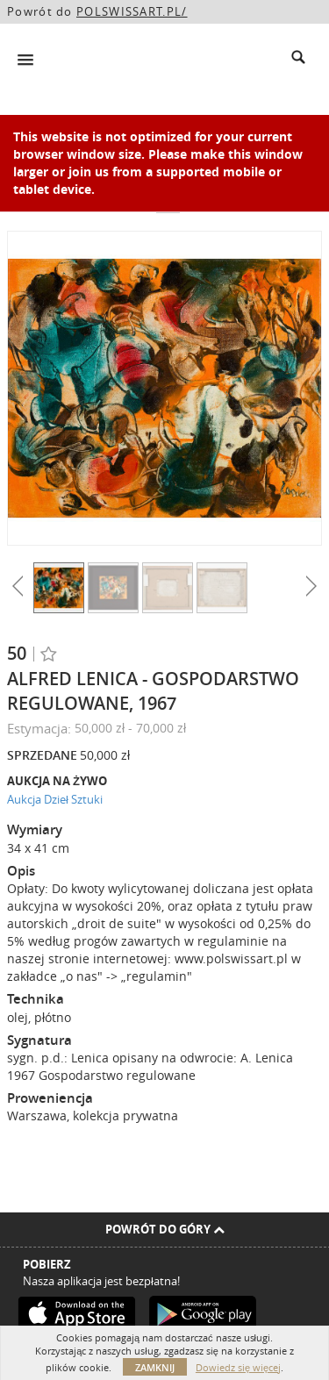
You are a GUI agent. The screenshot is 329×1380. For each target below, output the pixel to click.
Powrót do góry (165, 1229)
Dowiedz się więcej (238, 1367)
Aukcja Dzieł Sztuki (55, 799)
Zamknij (155, 1367)
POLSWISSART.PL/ (132, 11)
